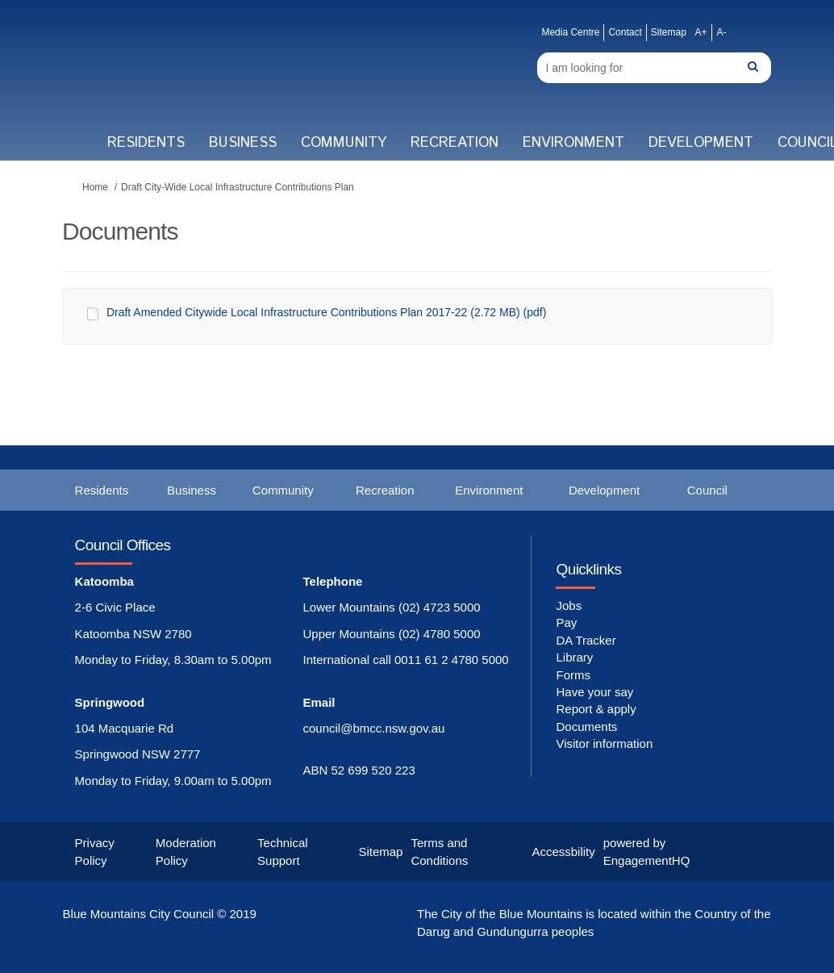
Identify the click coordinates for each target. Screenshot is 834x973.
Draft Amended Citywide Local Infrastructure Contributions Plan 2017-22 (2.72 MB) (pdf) (326, 312)
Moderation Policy (186, 851)
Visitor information (604, 743)
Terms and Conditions (439, 851)
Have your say (594, 692)
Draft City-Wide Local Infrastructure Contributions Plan (237, 187)
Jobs (569, 605)
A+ (700, 32)
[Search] (654, 67)
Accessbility (563, 851)
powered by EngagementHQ (646, 851)
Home (95, 187)
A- (721, 32)
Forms (573, 675)
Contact (624, 32)
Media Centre (570, 32)
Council (707, 490)
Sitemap (668, 32)
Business (243, 142)
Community (343, 142)
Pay (566, 622)
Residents (146, 142)
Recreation (454, 142)
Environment (573, 142)
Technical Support (282, 851)
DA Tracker (585, 640)
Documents (586, 726)
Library (574, 657)
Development (700, 142)
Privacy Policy (95, 851)
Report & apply (596, 709)
